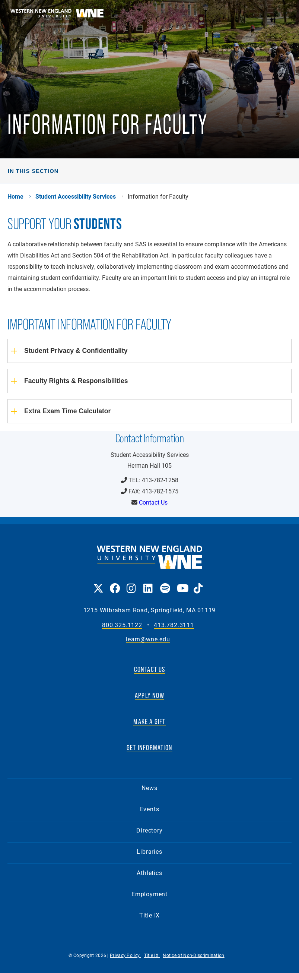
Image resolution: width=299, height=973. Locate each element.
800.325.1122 (122, 625)
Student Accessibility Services (75, 196)
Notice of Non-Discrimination (193, 955)
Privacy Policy (125, 955)
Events (149, 809)
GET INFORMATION (149, 747)
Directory (149, 830)
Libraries (149, 851)
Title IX (149, 915)
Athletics (149, 872)
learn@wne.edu (148, 639)
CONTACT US (149, 669)
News (149, 788)
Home (15, 196)
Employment (149, 894)
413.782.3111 (174, 625)
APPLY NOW (149, 695)
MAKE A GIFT (149, 721)
